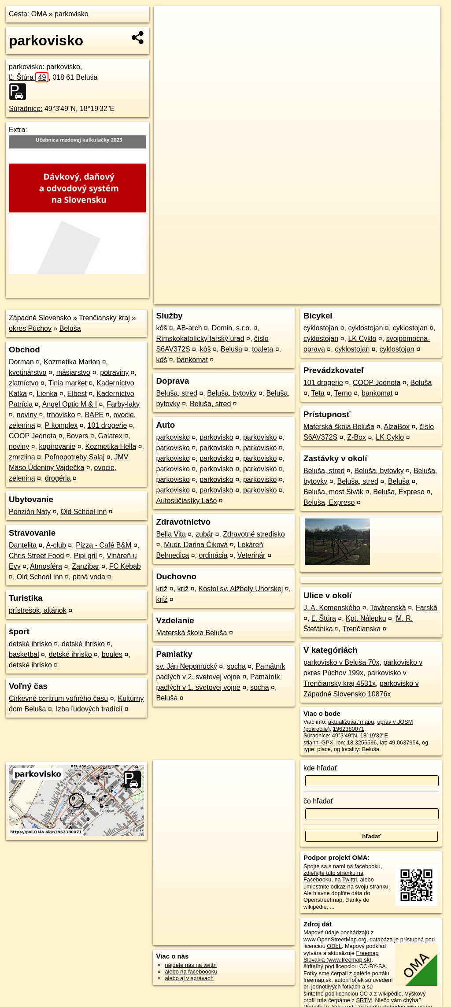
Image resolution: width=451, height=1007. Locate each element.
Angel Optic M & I (69, 404)
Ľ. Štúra (28, 77)
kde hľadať (320, 768)
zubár (204, 534)
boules (112, 654)
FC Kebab (125, 566)
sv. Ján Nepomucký (186, 666)
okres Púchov (30, 328)
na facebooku (364, 866)
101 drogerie (107, 425)
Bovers (77, 436)
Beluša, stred (176, 393)
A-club (56, 545)
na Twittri (345, 879)
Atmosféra (46, 566)
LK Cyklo (362, 338)
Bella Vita (170, 534)
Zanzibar (85, 566)
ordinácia (213, 555)
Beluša (70, 328)
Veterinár (251, 555)
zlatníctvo (24, 383)
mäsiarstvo (73, 372)
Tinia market (67, 383)
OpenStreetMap (288, 297)
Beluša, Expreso (399, 492)
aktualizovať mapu (351, 721)
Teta (317, 393)
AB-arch (189, 328)
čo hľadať (318, 801)
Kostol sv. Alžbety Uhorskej (241, 588)
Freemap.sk (334, 297)
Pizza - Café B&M (103, 545)
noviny (27, 414)
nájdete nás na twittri (190, 965)
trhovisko (61, 414)
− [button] (169, 34)
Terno (343, 393)
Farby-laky (123, 404)
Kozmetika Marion (72, 362)
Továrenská (388, 607)
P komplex (61, 425)
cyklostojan (320, 328)
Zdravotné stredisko (254, 534)
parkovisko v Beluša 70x (341, 662)
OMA (39, 14)
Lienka (47, 393)
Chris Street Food (36, 555)
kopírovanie (57, 446)
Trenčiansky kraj (104, 318)
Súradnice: (26, 108)
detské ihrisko (30, 644)
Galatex (110, 436)
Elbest (77, 393)
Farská (426, 607)
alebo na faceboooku (191, 971)
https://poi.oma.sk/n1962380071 (400, 297)
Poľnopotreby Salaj (74, 457)
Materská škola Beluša (191, 633)
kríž (161, 588)
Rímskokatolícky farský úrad (200, 338)
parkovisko (71, 14)
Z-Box (356, 437)
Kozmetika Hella (110, 446)
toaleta (262, 349)
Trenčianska (362, 629)
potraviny (114, 372)
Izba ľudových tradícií (89, 709)
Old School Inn (83, 511)
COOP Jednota (32, 436)
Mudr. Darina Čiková (196, 544)
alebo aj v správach (189, 978)
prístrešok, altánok (38, 610)
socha (236, 666)
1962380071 (348, 729)
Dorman (21, 362)
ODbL (334, 946)
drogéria (58, 478)
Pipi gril (85, 555)
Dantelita (23, 545)
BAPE (94, 414)
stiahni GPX (318, 742)
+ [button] (169, 20)
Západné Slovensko (40, 318)
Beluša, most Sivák (333, 492)
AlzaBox (397, 426)
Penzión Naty (30, 511)
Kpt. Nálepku (366, 618)
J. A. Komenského (331, 607)
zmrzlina (22, 457)
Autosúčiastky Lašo (186, 500)
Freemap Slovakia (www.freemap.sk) (341, 956)
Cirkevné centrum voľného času (58, 698)
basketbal (24, 654)
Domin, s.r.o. (231, 328)
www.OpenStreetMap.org (334, 939)
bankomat (192, 359)
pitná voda (89, 577)
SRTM (364, 1000)
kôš (161, 328)
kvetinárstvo (27, 372)
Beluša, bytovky (231, 393)
